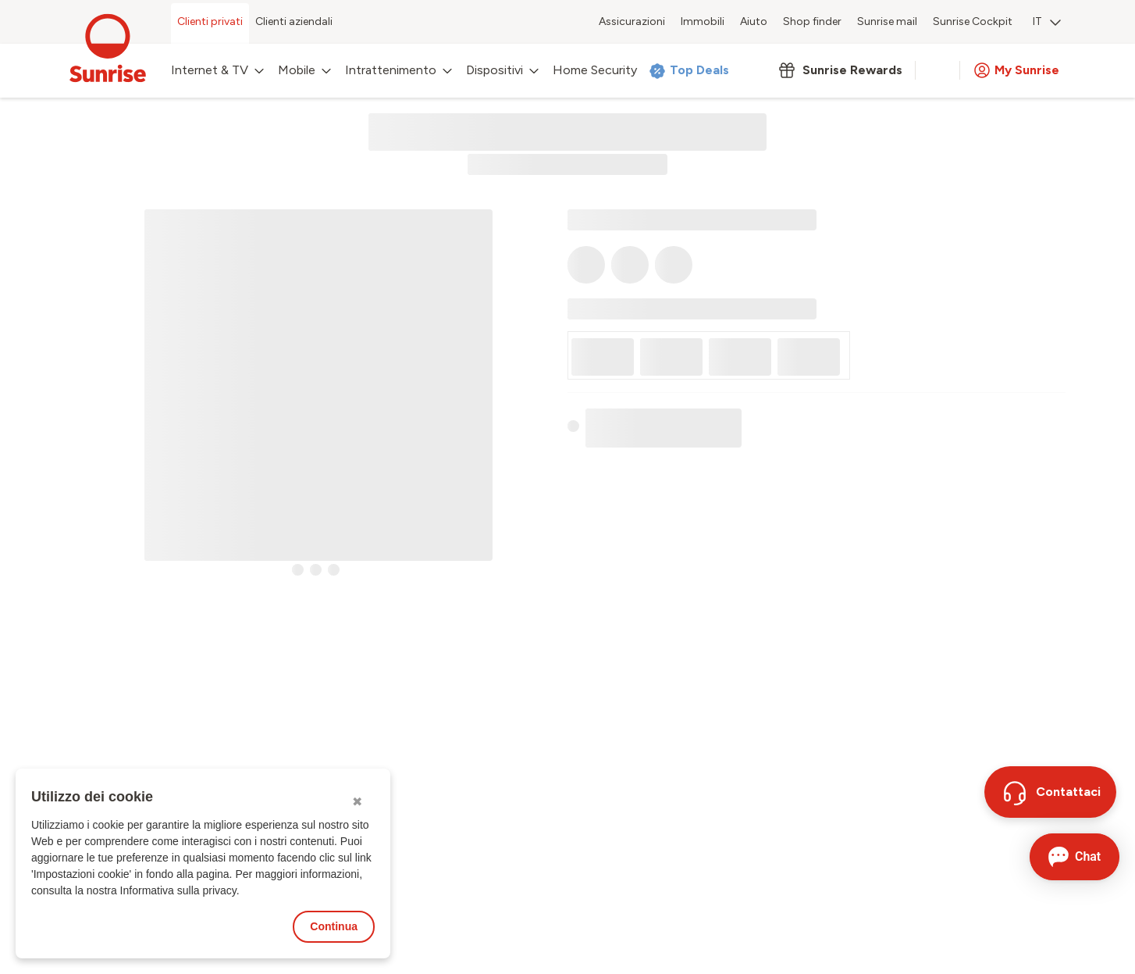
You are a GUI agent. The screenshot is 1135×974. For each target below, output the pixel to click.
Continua (334, 926)
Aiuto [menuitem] (753, 21)
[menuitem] (1047, 23)
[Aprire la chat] (1074, 856)
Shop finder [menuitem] (812, 21)
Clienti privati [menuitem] (210, 21)
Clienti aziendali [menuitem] (294, 21)
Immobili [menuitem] (702, 21)
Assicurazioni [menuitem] (632, 21)
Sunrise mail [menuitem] (887, 21)
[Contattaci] (1050, 792)
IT (1047, 21)
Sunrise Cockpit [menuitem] (972, 21)
